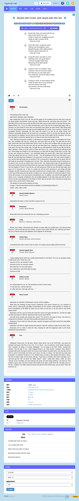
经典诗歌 (13, 8)
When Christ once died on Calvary (18, 449)
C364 (20, 23)
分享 (11, 100)
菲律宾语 (44, 434)
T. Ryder (30, 392)
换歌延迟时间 (10, 481)
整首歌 (30, 385)
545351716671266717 (35, 404)
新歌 (26, 8)
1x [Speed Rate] (48, 28)
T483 (63, 23)
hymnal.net (11, 496)
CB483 (24, 23)
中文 (29, 434)
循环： (8, 385)
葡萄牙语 (50, 434)
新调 (20, 8)
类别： (8, 387)
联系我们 (44, 496)
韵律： (8, 402)
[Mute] (51, 28)
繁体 (67, 498)
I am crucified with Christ (15, 445)
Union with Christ (33, 387)
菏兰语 (38, 434)
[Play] (22, 28)
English (51, 496)
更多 (45, 8)
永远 (34, 385)
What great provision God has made (19, 453)
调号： (8, 397)
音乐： (8, 395)
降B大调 (30, 397)
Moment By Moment (14, 457)
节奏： (8, 399)
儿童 (31, 8)
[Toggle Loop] (45, 28)
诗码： (8, 404)
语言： (24, 434)
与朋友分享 (19, 423)
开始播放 (10, 489)
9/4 (29, 399)
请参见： (23, 437)
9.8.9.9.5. (31, 402)
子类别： (9, 390)
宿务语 (34, 434)
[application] (39, 28)
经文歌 (38, 8)
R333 (55, 23)
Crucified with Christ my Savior (17, 441)
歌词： (8, 392)
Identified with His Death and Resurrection (41, 390)
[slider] (35, 28)
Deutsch (62, 496)
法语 (56, 496)
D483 (29, 23)
